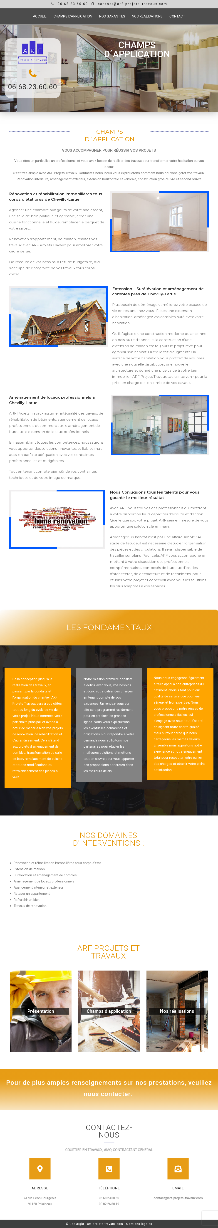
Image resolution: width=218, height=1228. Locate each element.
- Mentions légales (138, 1224)
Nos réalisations (177, 1011)
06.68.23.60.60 (32, 86)
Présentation (40, 1011)
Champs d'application (109, 1011)
